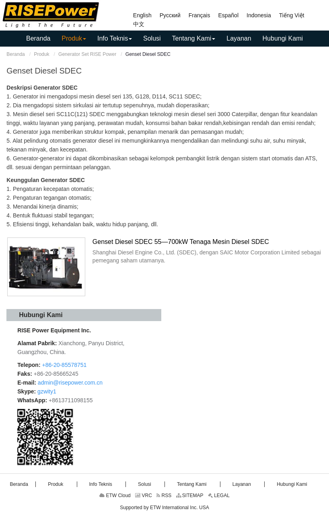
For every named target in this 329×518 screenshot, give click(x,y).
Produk (41, 54)
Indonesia (259, 15)
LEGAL (219, 495)
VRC (143, 495)
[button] (74, 39)
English (142, 15)
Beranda (15, 54)
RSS (163, 495)
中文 (138, 24)
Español (228, 15)
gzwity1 (46, 391)
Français (199, 15)
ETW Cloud (115, 495)
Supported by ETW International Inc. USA (164, 507)
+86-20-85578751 (64, 365)
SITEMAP (190, 495)
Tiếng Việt (291, 15)
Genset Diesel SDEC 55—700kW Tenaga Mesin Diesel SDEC (181, 241)
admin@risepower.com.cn (70, 382)
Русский (170, 15)
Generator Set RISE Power (87, 54)
